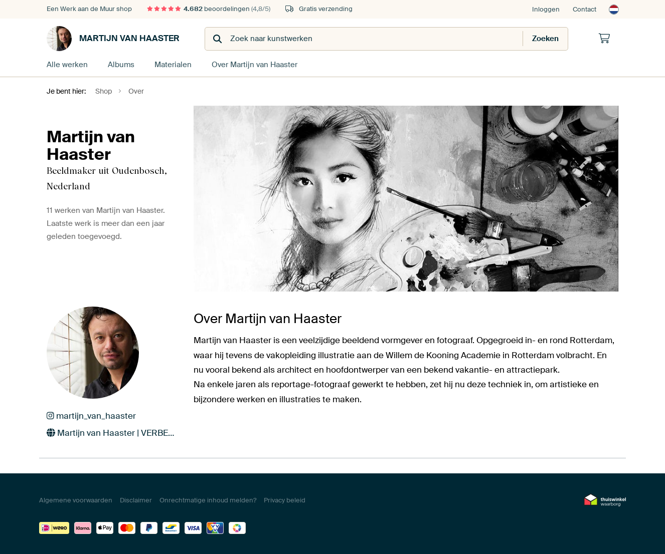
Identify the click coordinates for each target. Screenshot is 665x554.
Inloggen (546, 9)
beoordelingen (208, 9)
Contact (584, 9)
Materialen (173, 65)
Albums (121, 65)
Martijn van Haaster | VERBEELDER (113, 432)
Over (254, 65)
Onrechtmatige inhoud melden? (207, 500)
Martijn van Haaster (113, 38)
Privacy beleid (284, 500)
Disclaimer (136, 500)
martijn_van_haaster (91, 415)
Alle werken (67, 65)
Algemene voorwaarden (75, 500)
